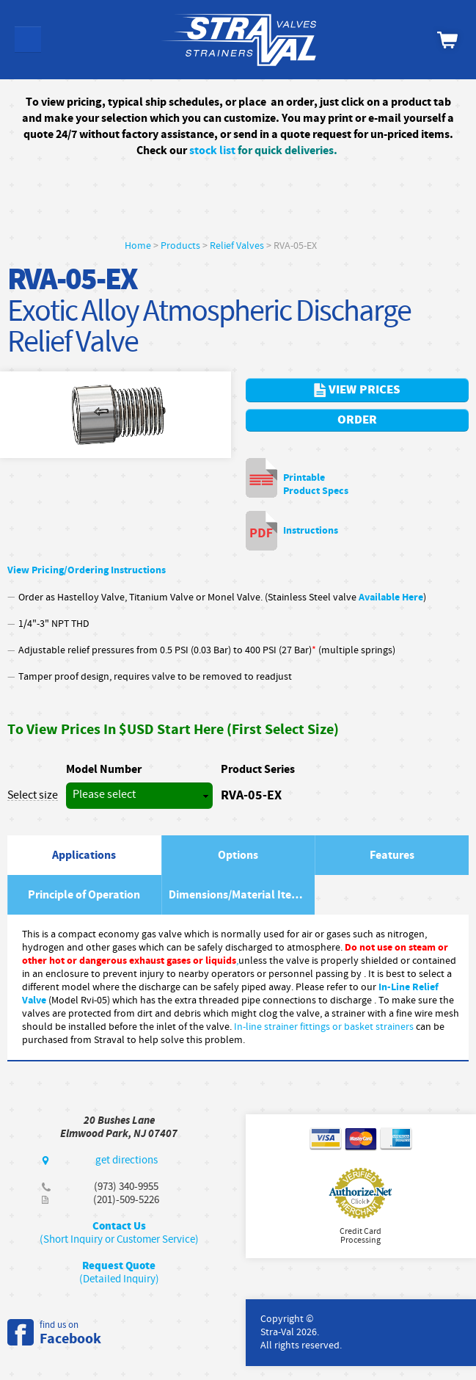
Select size (32, 796)
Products (180, 246)
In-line (249, 1027)
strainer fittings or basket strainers (339, 1027)
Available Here (391, 597)
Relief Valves (237, 246)
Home (138, 246)
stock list (212, 150)
